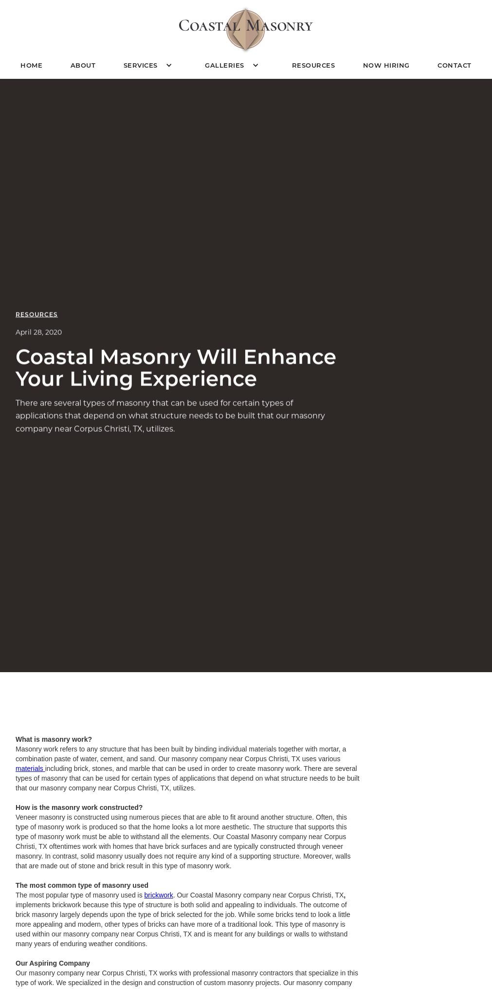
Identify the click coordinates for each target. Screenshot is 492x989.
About (83, 65)
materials (30, 768)
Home (31, 65)
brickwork (159, 895)
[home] (246, 29)
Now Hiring (386, 65)
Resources (313, 65)
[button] (150, 65)
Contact (454, 65)
